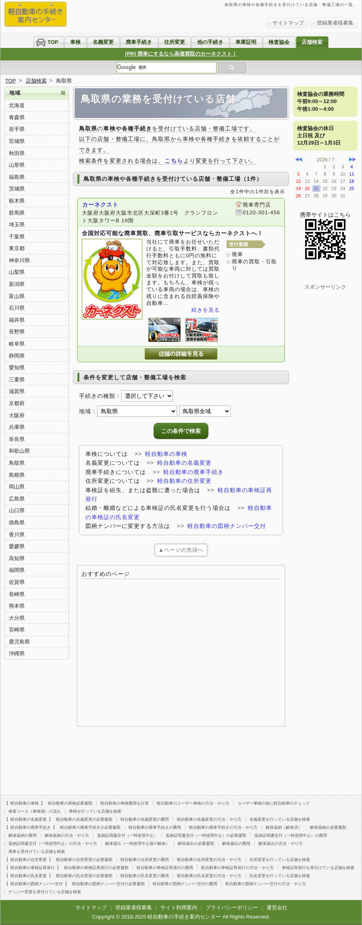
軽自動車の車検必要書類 (70, 803)
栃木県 (17, 201)
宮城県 (17, 141)
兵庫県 (17, 427)
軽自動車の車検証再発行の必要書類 (96, 867)
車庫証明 (245, 42)
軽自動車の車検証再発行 (32, 867)
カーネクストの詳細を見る (181, 354)
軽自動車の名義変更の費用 (145, 819)
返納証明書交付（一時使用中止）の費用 (290, 835)
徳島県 (17, 522)
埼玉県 (17, 224)
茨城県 (17, 189)
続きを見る (205, 310)
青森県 (17, 117)
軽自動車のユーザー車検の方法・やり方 (193, 803)
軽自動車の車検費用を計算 (124, 803)
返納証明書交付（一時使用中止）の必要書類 (206, 835)
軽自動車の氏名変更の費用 (145, 875)
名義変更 (103, 42)
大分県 (17, 618)
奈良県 (17, 439)
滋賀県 (17, 391)
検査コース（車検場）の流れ (34, 811)
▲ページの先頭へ (181, 550)
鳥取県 (17, 463)
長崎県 (17, 594)
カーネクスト (100, 204)
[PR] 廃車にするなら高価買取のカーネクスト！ (181, 54)
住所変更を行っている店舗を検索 (280, 859)
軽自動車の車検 (166, 454)
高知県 (17, 558)
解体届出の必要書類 (196, 843)
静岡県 (17, 356)
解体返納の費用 (22, 835)
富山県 (17, 296)
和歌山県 (19, 451)
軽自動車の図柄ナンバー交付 (226, 526)
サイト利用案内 (178, 907)
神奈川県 (19, 260)
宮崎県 (17, 630)
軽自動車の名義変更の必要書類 (84, 819)
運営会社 (276, 907)
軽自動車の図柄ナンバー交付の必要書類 (108, 884)
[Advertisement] (181, 652)
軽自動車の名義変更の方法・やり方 (209, 819)
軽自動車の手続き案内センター (184, 917)
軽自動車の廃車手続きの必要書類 (90, 827)
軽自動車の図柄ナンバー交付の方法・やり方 (265, 884)
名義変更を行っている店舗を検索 (280, 819)
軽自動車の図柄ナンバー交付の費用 (185, 884)
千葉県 (17, 237)
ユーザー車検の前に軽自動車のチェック (273, 803)
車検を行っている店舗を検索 (95, 811)
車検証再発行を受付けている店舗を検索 (318, 867)
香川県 (17, 535)
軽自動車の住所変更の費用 (145, 859)
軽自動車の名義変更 (184, 462)
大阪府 (17, 415)
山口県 (17, 510)
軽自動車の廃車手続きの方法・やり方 (223, 827)
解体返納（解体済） (284, 827)
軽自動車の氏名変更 (28, 875)
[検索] (166, 67)
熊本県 (17, 606)
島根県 (17, 475)
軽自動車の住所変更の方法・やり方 (209, 859)
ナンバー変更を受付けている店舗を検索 (44, 892)
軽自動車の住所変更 (184, 481)
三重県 (17, 380)
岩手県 (17, 129)
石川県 (17, 308)
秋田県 (17, 153)
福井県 (17, 320)
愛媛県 (17, 546)
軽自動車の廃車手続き (193, 472)
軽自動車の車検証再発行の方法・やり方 (237, 867)
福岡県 (17, 570)
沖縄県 (17, 653)
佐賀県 (17, 582)
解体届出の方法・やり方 (280, 843)
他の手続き (210, 42)
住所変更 (174, 42)
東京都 (17, 248)
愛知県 (17, 367)
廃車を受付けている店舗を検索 (36, 851)
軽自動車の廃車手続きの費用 (155, 827)
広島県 (17, 499)
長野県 (17, 332)
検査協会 (278, 42)
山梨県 (17, 272)
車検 (75, 42)
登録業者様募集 (335, 23)
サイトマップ (288, 23)
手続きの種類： (100, 396)
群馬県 (17, 213)
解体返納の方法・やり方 (67, 835)
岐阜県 (17, 344)
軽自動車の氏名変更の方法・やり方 (209, 875)
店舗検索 (312, 42)
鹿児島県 (19, 642)
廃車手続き (139, 42)
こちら (173, 160)
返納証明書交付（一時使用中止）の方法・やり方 (52, 843)
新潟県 (17, 284)
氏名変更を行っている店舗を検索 (280, 875)
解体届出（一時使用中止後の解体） (137, 843)
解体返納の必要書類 (328, 827)
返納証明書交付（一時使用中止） (127, 835)
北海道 (17, 105)
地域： (88, 411)
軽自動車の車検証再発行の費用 (165, 867)
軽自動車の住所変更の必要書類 (84, 859)
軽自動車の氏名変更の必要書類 (84, 875)
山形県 (17, 165)
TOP (53, 42)
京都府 (17, 403)
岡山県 (17, 487)
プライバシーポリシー (232, 907)
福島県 (17, 177)
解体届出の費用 (236, 843)
